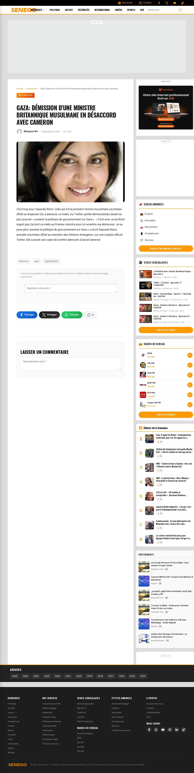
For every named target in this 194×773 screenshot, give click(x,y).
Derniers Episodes (85, 704)
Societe (11, 708)
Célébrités (88, 9)
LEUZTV (81, 717)
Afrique (11, 752)
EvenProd (81, 712)
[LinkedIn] (176, 729)
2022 (57, 676)
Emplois (146, 214)
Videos (11, 748)
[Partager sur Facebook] (26, 314)
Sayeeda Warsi (51, 261)
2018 (100, 676)
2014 (142, 676)
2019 (89, 676)
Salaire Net (47, 712)
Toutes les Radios (85, 733)
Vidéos (122, 9)
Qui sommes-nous (154, 704)
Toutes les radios (165, 414)
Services (150, 9)
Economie (12, 717)
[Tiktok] (182, 3)
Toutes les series (165, 330)
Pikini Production (85, 721)
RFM (79, 738)
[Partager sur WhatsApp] (71, 314)
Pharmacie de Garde (51, 721)
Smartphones (149, 233)
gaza (36, 261)
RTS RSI (80, 751)
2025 (25, 676)
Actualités (25, 95)
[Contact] (145, 3)
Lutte (10, 739)
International (106, 9)
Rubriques (42, 9)
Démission (23, 261)
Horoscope (47, 730)
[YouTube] (174, 3)
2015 (132, 676)
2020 (78, 676)
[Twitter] (166, 3)
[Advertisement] (97, 47)
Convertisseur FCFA (51, 704)
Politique (59, 9)
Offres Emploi (48, 735)
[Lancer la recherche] (180, 10)
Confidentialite (153, 712)
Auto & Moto (149, 227)
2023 (46, 676)
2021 (68, 676)
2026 (14, 676)
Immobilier (148, 220)
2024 (36, 676)
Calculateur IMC (49, 726)
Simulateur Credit (50, 739)
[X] (156, 729)
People (11, 726)
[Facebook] (159, 3)
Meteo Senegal (49, 708)
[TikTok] (183, 729)
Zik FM (80, 742)
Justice (73, 9)
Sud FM (80, 747)
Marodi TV (81, 708)
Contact (150, 708)
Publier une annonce (121, 730)
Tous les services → (51, 744)
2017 (110, 676)
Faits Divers (13, 744)
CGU (148, 717)
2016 (121, 676)
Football (11, 735)
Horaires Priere (49, 717)
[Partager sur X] (49, 314)
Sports (135, 9)
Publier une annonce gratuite (166, 248)
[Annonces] (125, 3)
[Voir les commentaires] (90, 315)
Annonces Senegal (120, 704)
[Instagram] (169, 729)
